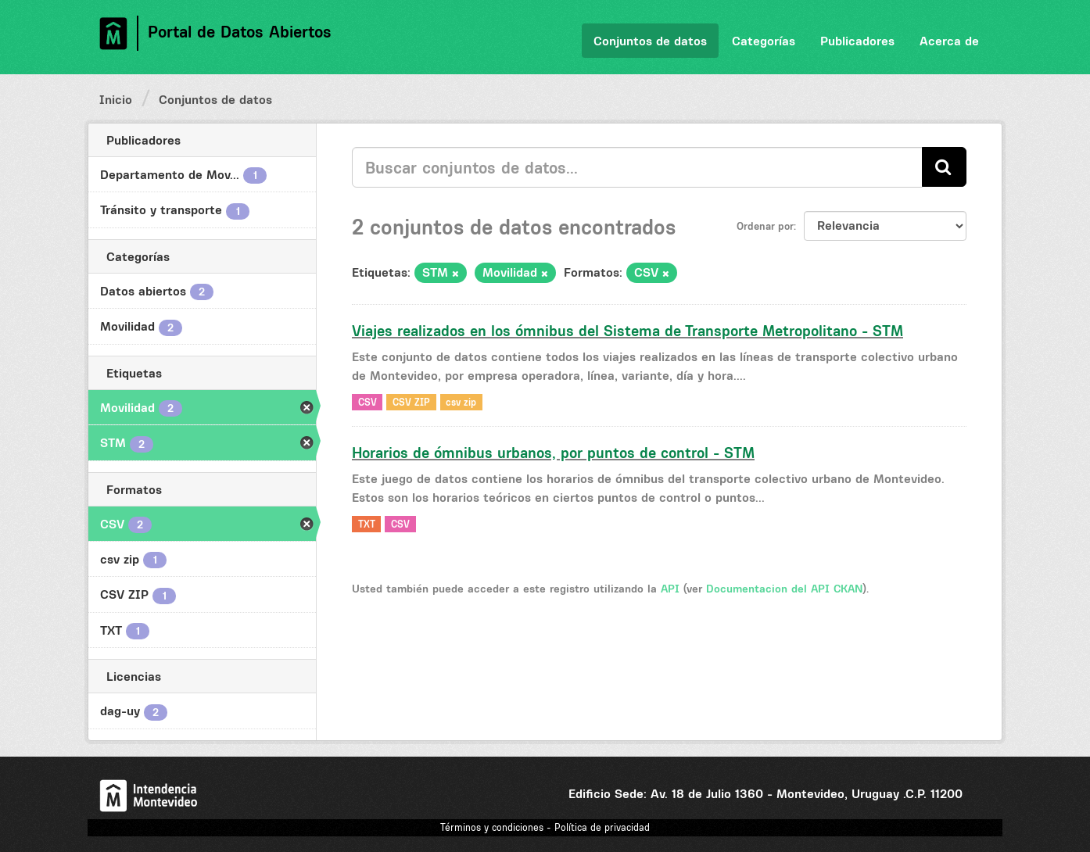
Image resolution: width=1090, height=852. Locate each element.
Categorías (763, 40)
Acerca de (949, 40)
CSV (367, 401)
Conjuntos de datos (650, 40)
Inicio (115, 99)
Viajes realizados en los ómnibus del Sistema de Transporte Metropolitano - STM (627, 330)
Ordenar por (765, 226)
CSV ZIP (411, 401)
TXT (366, 523)
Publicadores (857, 40)
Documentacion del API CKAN (784, 589)
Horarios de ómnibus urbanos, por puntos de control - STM (553, 452)
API (670, 589)
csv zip (461, 401)
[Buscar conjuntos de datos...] (637, 167)
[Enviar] (944, 167)
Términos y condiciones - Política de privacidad (545, 827)
